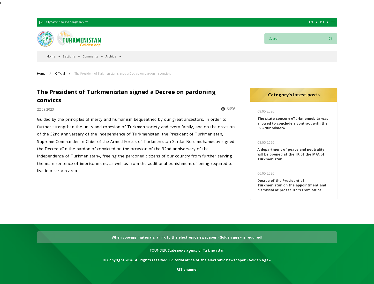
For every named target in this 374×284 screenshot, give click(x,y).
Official (60, 74)
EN (311, 22)
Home (51, 56)
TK (333, 22)
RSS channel (187, 269)
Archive (110, 56)
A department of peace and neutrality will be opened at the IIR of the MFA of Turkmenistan (290, 154)
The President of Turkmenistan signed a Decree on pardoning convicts (123, 74)
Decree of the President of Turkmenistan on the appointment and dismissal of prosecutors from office (291, 185)
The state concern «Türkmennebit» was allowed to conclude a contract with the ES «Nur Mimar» (292, 123)
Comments (90, 56)
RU (322, 22)
